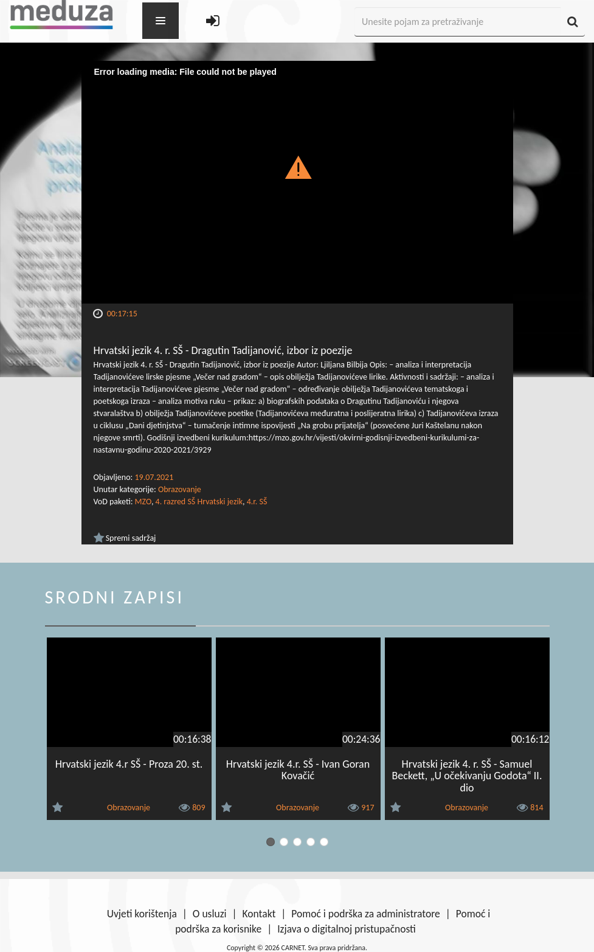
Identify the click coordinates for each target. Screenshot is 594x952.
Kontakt (259, 913)
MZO (143, 501)
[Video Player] (297, 182)
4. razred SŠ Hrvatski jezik (199, 501)
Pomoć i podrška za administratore (365, 913)
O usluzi (210, 913)
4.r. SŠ (257, 501)
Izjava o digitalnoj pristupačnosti (346, 929)
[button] (297, 167)
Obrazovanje (179, 489)
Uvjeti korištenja (142, 913)
